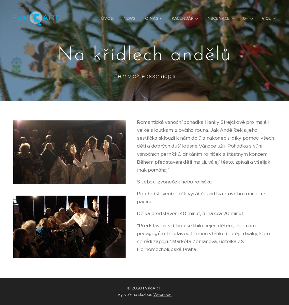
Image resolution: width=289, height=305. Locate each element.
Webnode (162, 294)
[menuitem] (110, 18)
